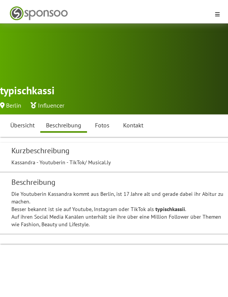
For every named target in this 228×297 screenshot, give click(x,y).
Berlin (13, 105)
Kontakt (133, 125)
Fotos (102, 125)
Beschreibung (63, 125)
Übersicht (22, 125)
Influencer (51, 105)
